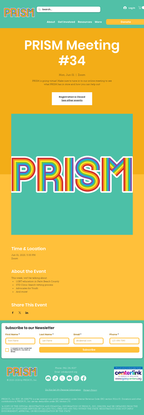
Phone (113, 334)
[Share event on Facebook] (12, 313)
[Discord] (48, 378)
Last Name (45, 334)
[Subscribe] (89, 350)
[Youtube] (69, 378)
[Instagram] (76, 378)
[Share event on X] (19, 313)
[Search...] (68, 9)
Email (77, 334)
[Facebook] (83, 378)
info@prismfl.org (69, 372)
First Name (11, 334)
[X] (62, 378)
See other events (72, 100)
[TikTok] (55, 378)
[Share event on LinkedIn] (26, 313)
